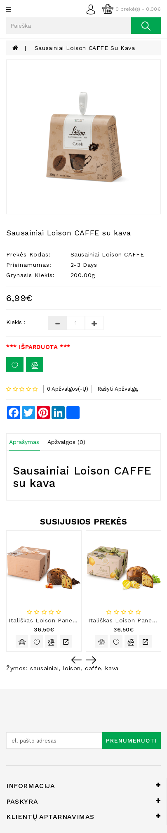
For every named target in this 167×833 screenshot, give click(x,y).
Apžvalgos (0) (66, 442)
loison (72, 668)
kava (111, 668)
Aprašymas (24, 442)
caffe (93, 668)
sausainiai (44, 668)
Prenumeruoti (131, 740)
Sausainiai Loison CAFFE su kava (85, 48)
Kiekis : (16, 322)
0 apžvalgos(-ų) (67, 389)
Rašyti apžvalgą (117, 389)
